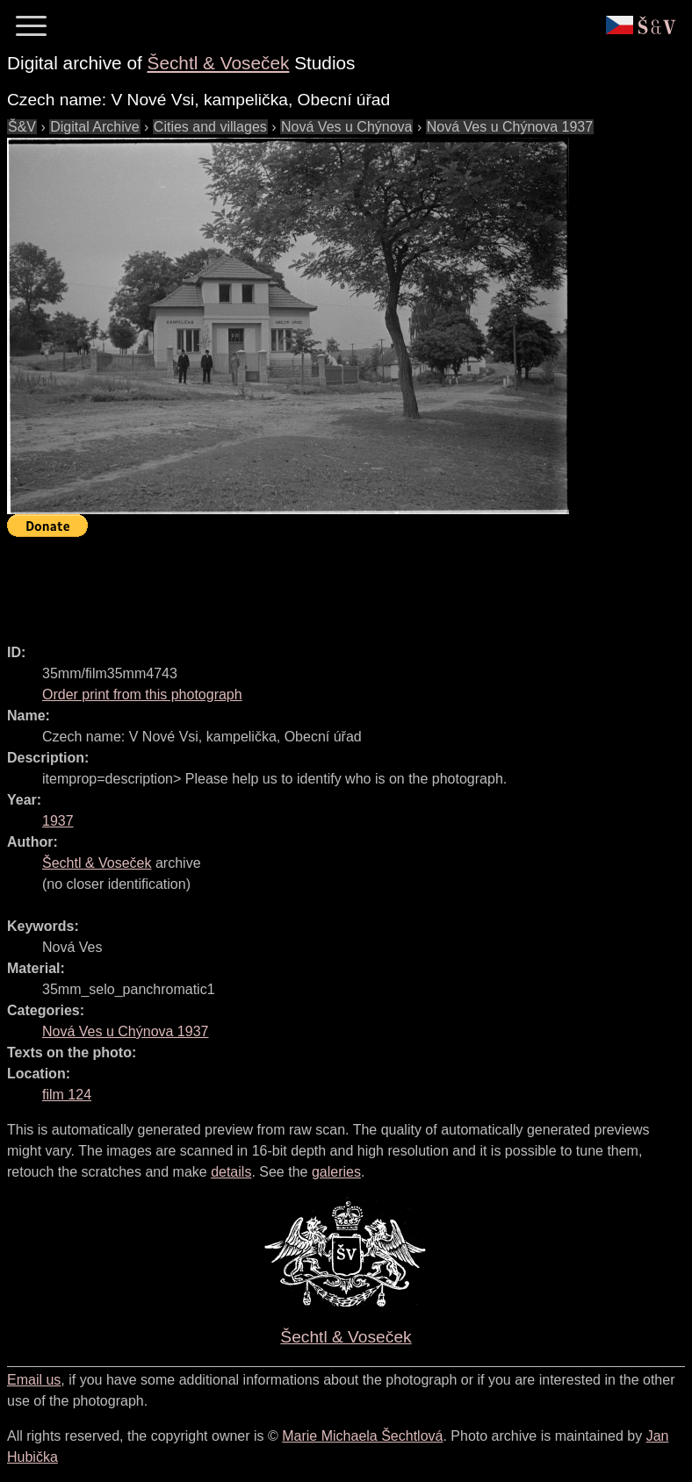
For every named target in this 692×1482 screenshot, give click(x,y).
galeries (336, 1171)
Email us (34, 1379)
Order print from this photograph (142, 694)
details (231, 1171)
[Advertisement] (326, 582)
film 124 (66, 1094)
